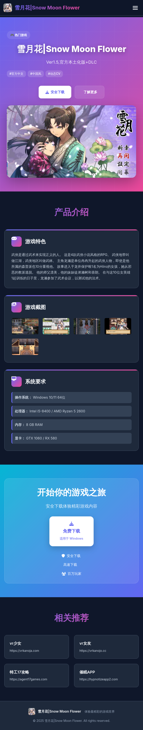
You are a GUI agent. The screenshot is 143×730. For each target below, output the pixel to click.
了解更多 (90, 92)
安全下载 (55, 92)
